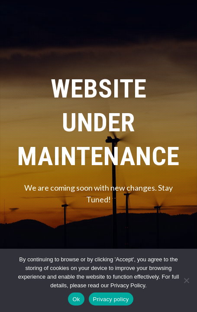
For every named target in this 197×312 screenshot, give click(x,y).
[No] (186, 280)
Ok (76, 299)
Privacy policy (111, 299)
